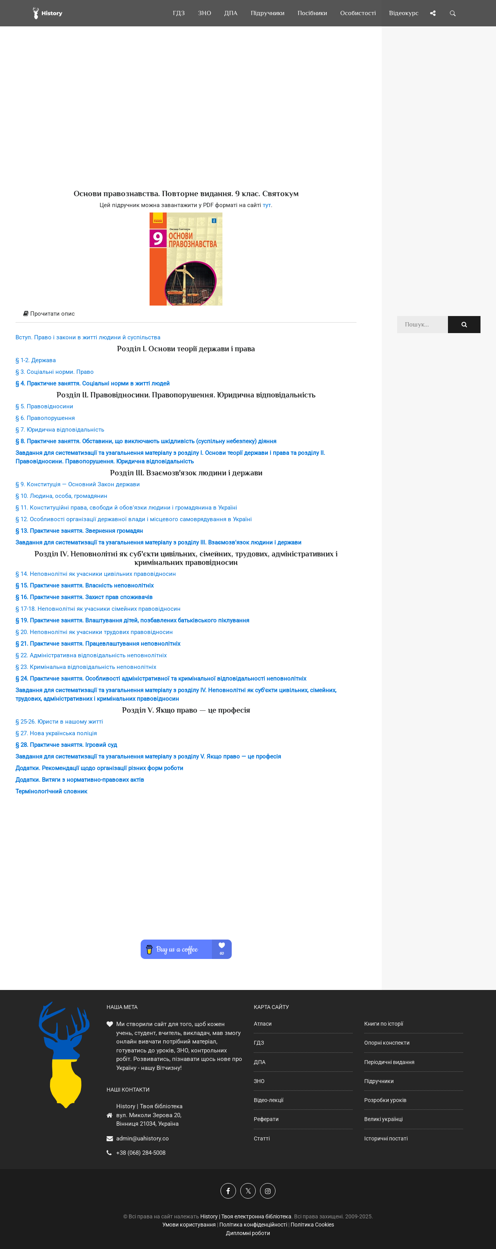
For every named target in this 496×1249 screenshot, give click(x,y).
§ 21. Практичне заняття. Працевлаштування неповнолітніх (98, 643)
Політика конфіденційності (253, 1224)
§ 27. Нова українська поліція (56, 733)
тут (267, 205)
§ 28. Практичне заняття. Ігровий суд (66, 744)
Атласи (263, 1024)
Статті (262, 1138)
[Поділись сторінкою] (432, 13)
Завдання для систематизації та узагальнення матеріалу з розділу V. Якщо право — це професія (148, 756)
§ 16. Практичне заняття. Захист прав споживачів (84, 597)
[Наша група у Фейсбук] (228, 1191)
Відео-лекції (268, 1100)
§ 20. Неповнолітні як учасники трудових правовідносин (94, 632)
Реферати (266, 1119)
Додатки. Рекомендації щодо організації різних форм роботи (99, 768)
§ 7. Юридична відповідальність (60, 429)
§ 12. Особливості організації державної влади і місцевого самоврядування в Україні (134, 519)
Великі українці (383, 1119)
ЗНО (259, 1081)
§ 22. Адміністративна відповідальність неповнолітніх (91, 655)
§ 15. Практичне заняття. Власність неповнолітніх (84, 585)
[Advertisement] (186, 120)
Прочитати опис (49, 313)
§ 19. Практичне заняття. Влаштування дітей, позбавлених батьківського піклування (132, 620)
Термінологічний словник (51, 791)
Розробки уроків (385, 1100)
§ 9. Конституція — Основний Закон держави (78, 484)
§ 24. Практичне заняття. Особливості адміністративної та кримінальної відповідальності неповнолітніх (161, 678)
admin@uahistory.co (142, 1138)
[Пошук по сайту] (453, 13)
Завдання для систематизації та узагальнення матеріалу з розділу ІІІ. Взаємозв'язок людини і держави (158, 542)
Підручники (379, 1081)
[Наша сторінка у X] (248, 1191)
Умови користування (189, 1224)
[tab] (186, 314)
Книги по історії (383, 1024)
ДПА (259, 1062)
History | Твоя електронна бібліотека (245, 1216)
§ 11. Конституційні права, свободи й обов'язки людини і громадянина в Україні (126, 507)
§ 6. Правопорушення (45, 418)
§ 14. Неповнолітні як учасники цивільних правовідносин (96, 573)
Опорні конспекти (387, 1043)
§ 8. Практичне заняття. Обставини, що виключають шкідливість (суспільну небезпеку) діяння (146, 441)
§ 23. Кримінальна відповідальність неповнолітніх (86, 666)
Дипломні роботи (248, 1233)
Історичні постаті (386, 1138)
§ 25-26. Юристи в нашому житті (59, 721)
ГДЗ (259, 1043)
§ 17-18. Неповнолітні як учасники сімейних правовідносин (98, 608)
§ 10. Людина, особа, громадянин (61, 495)
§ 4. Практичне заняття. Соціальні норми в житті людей (93, 383)
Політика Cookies (312, 1224)
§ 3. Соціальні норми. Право (55, 371)
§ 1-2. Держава (36, 360)
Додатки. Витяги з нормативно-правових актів (80, 779)
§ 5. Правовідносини (44, 406)
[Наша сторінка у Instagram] (268, 1191)
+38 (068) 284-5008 (140, 1152)
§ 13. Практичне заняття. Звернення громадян (79, 530)
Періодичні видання (389, 1062)
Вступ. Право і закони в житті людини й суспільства (88, 337)
